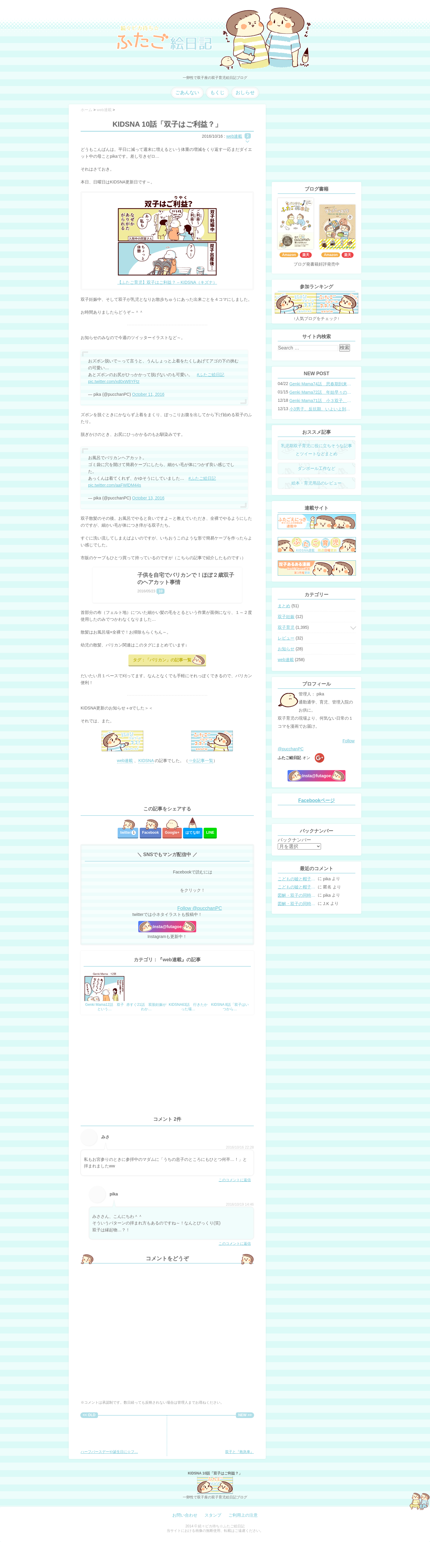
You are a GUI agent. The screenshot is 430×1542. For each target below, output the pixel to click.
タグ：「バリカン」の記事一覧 (162, 659)
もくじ (217, 92)
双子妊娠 (286, 616)
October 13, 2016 (148, 498)
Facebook (150, 832)
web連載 (234, 136)
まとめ (284, 605)
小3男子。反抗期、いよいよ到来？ (320, 409)
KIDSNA (145, 760)
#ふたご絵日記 (210, 374)
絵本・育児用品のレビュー (316, 483)
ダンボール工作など (316, 468)
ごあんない (187, 92)
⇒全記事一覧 (200, 760)
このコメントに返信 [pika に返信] (235, 1243)
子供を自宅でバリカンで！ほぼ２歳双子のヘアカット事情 (185, 578)
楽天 (305, 255)
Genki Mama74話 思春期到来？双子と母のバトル (320, 383)
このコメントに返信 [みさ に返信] (235, 1180)
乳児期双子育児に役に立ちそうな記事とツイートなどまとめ (316, 449)
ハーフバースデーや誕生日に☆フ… (109, 1436)
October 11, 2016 (148, 394)
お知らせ (286, 648)
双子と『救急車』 (234, 1436)
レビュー (286, 638)
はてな (192, 832)
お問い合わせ (184, 1515)
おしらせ (245, 92)
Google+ (172, 832)
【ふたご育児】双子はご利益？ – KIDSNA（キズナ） (167, 282)
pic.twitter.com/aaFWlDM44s (114, 485)
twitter (128, 832)
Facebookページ (316, 800)
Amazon (289, 255)
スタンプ (213, 1515)
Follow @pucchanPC (199, 908)
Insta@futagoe (167, 926)
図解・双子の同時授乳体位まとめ (297, 895)
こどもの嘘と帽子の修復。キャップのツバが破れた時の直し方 (297, 878)
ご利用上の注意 (243, 1515)
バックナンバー (294, 839)
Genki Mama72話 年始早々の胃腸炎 (320, 392)
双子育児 (286, 627)
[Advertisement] (167, 785)
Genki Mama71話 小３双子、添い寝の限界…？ (320, 400)
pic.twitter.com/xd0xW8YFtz (113, 381)
